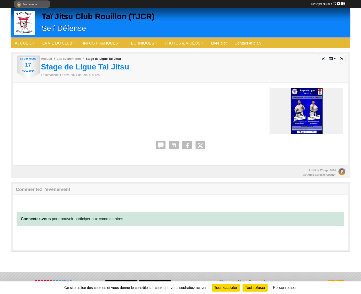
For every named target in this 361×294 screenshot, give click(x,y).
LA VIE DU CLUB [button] (57, 43)
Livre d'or (219, 43)
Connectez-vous (36, 219)
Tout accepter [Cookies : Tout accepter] (225, 288)
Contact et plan (248, 43)
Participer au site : (328, 4)
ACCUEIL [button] (23, 43)
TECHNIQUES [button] (141, 43)
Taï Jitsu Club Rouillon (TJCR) (98, 16)
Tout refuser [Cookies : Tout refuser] (255, 288)
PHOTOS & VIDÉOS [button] (182, 43)
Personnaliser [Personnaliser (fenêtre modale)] (285, 288)
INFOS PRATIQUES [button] (100, 43)
